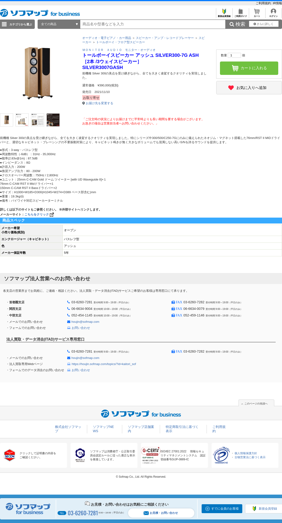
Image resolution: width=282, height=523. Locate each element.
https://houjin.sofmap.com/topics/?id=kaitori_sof (104, 364)
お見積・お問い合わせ (161, 513)
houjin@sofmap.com (85, 321)
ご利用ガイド (240, 14)
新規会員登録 (224, 14)
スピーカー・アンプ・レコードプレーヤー (165, 38)
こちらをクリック (39, 214)
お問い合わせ (81, 328)
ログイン (273, 14)
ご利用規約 (264, 3)
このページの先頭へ (256, 403)
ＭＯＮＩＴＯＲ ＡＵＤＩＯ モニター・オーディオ (119, 50)
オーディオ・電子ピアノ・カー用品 (106, 38)
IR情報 (277, 3)
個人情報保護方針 (246, 453)
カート (257, 14)
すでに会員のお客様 (225, 508)
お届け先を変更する (99, 103)
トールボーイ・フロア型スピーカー (120, 42)
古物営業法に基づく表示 (250, 457)
